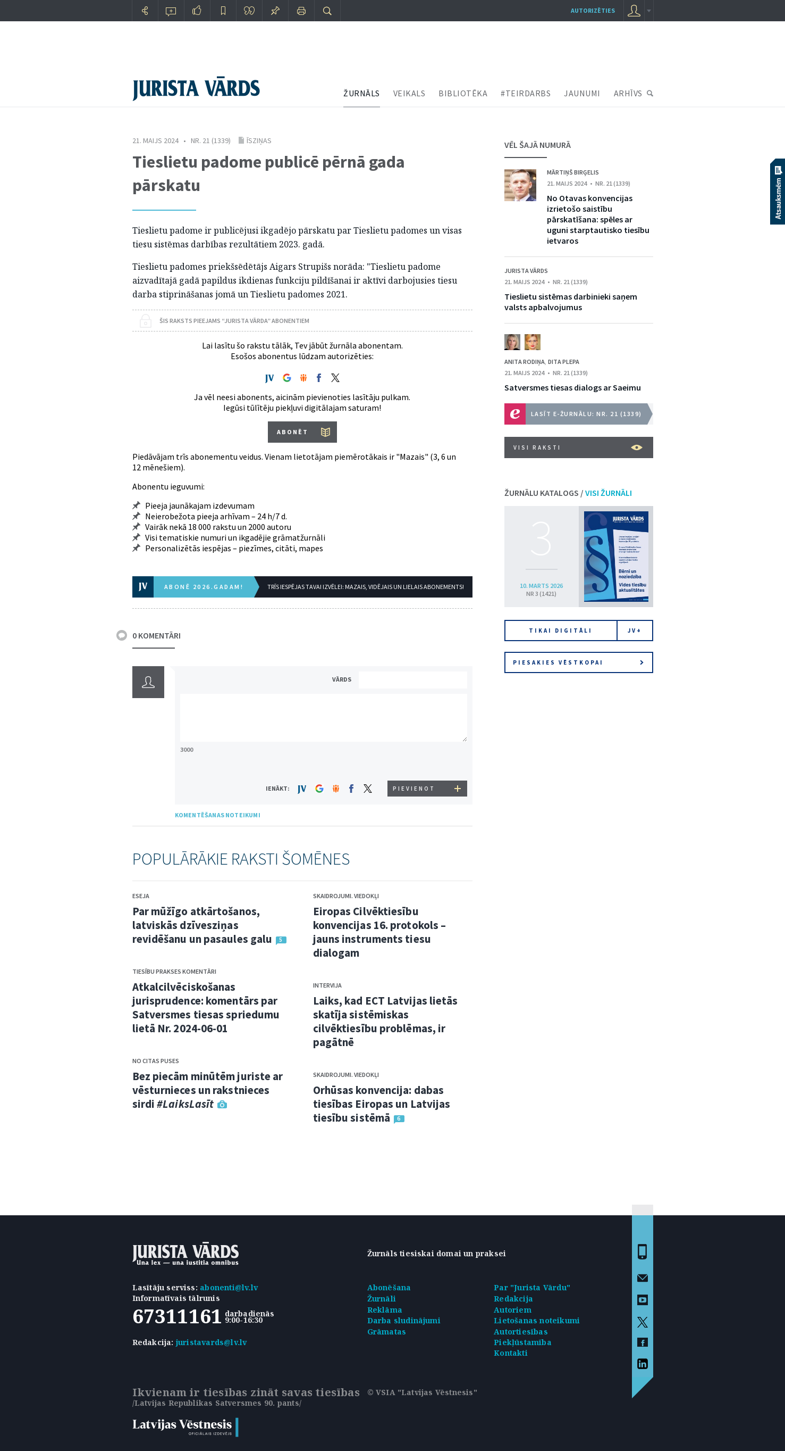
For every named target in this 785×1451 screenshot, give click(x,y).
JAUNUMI (582, 93)
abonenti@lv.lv (229, 1287)
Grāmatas (387, 1331)
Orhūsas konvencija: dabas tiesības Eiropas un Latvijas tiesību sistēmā (382, 1104)
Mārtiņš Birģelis (573, 172)
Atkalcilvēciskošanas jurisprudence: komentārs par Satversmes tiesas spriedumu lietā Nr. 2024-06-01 (206, 1007)
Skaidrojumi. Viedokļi (346, 896)
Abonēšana (389, 1287)
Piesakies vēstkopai (578, 662)
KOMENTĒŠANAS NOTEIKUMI (217, 815)
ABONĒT (292, 432)
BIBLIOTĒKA (462, 93)
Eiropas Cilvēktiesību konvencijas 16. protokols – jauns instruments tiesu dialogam (379, 932)
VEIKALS (409, 93)
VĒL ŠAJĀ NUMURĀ (537, 144)
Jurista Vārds (526, 271)
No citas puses (155, 1061)
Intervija (327, 985)
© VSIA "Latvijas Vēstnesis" (422, 1392)
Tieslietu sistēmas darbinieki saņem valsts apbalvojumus (570, 301)
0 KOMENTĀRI (156, 635)
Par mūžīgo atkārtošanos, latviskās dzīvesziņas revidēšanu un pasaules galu (202, 925)
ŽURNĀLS (361, 93)
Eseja (140, 896)
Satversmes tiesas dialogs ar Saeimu (572, 387)
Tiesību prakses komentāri (174, 971)
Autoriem (512, 1310)
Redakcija (513, 1299)
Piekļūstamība (523, 1342)
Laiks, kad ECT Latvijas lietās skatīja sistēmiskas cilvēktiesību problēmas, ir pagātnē (385, 1021)
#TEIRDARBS (526, 93)
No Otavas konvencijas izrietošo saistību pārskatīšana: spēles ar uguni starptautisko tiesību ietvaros (598, 219)
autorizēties (593, 10)
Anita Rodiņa (524, 362)
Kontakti (511, 1353)
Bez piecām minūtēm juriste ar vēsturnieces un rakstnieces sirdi (207, 1090)
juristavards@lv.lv (211, 1342)
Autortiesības (521, 1331)
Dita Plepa (563, 362)
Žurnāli (381, 1299)
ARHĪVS (628, 93)
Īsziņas (259, 140)
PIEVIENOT (414, 788)
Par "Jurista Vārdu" (532, 1287)
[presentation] (414, 760)
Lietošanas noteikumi (537, 1320)
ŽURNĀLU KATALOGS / (568, 492)
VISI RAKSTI (578, 447)
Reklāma (384, 1310)
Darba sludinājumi (404, 1320)
